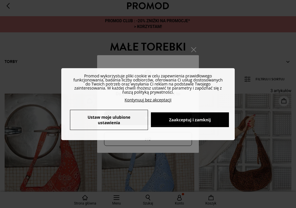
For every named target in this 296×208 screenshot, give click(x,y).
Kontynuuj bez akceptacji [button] (148, 100)
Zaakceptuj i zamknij (190, 119)
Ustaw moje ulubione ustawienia (109, 119)
